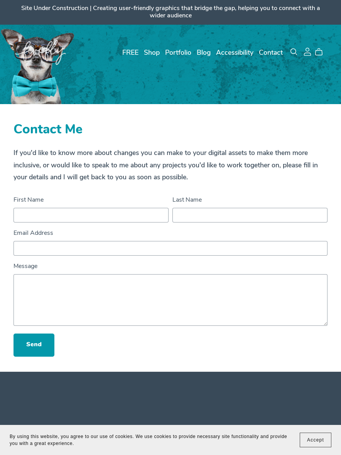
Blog (204, 53)
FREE (130, 53)
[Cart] (322, 52)
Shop (152, 53)
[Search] (293, 52)
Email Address (33, 233)
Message (25, 266)
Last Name (187, 200)
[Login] (307, 52)
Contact (271, 53)
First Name (29, 200)
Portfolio (178, 53)
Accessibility (234, 53)
